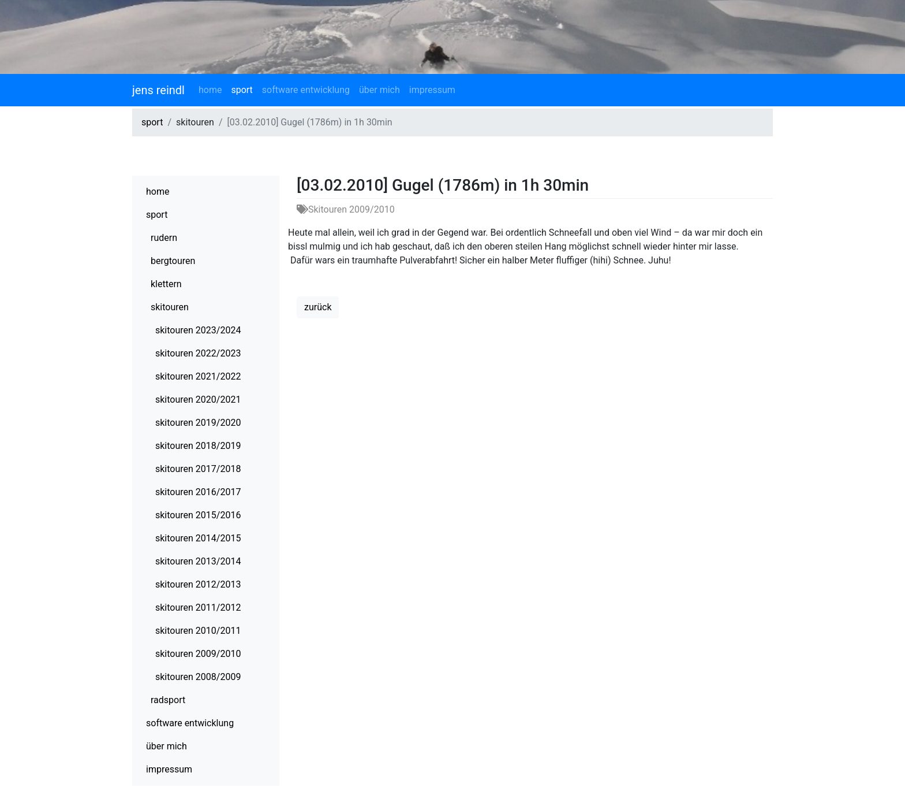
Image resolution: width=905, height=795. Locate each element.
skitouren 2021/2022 (198, 376)
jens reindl (158, 90)
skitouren (170, 307)
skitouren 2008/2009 (198, 676)
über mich (379, 89)
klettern (166, 283)
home (210, 89)
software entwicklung (306, 89)
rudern (164, 237)
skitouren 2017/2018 (198, 468)
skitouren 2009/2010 (198, 653)
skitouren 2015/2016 (198, 515)
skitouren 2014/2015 (198, 538)
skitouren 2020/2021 (198, 399)
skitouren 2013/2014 (198, 561)
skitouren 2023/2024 (198, 330)
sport (241, 89)
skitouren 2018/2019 (198, 445)
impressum (432, 89)
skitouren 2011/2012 (198, 607)
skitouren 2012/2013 (198, 584)
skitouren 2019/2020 (198, 422)
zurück (317, 307)
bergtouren (173, 260)
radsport (168, 699)
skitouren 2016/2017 (198, 491)
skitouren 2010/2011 (198, 630)
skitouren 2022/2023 (198, 353)
